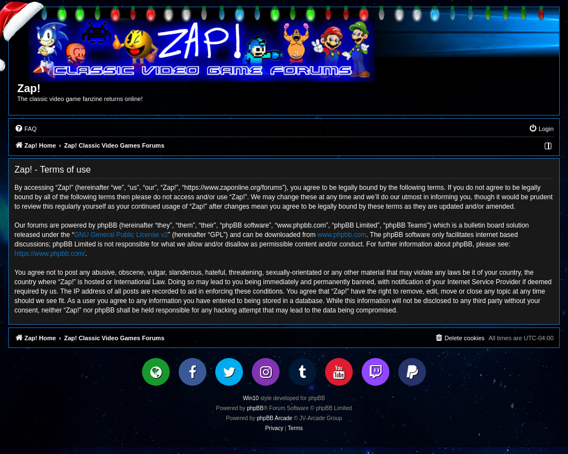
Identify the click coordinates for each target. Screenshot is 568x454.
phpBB (255, 408)
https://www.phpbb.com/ (49, 254)
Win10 (250, 398)
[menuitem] (25, 128)
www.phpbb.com (341, 235)
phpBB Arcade (274, 418)
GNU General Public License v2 (121, 235)
